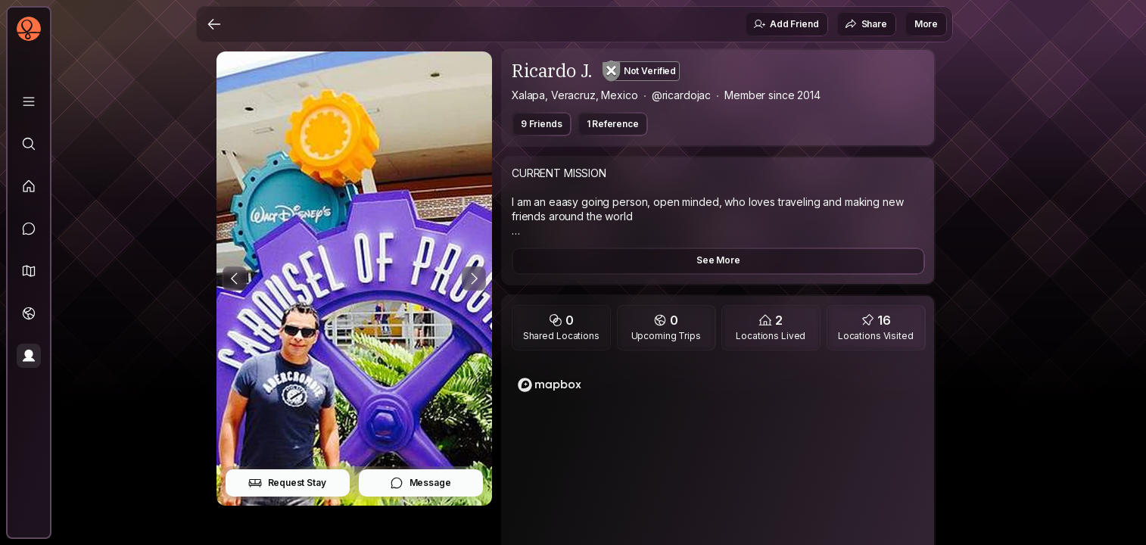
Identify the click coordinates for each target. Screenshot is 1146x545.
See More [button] (718, 260)
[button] (29, 271)
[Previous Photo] (235, 278)
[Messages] (29, 228)
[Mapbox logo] (549, 385)
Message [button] (420, 483)
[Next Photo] (474, 278)
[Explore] (29, 144)
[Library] (29, 101)
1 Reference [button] (613, 123)
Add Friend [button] (785, 24)
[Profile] (29, 356)
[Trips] (29, 313)
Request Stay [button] (287, 483)
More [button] (926, 24)
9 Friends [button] (541, 123)
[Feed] (29, 186)
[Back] (214, 24)
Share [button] (866, 24)
